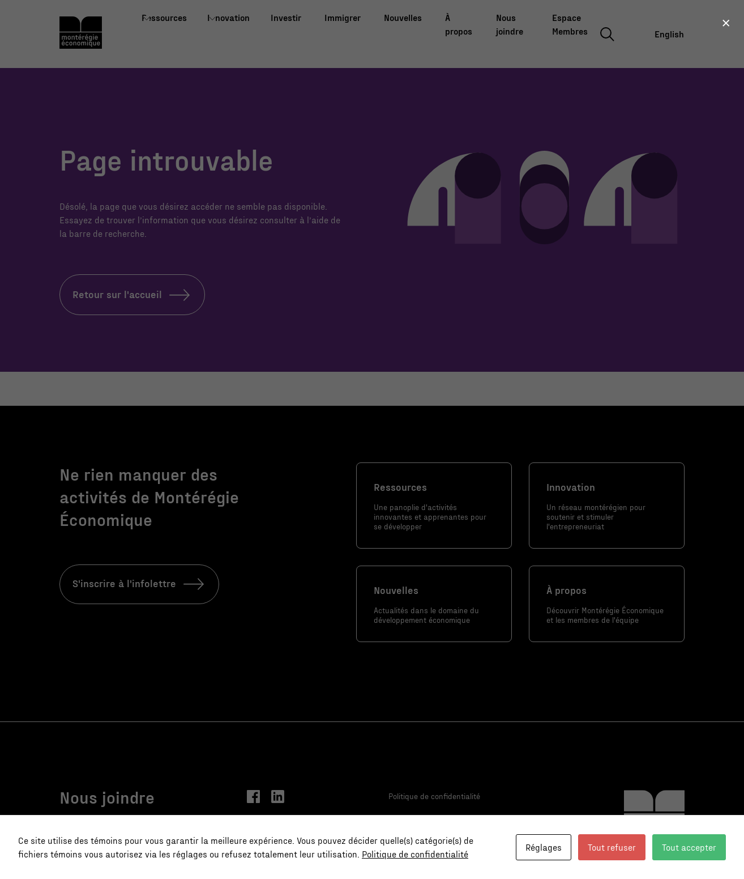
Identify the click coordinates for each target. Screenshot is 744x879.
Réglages (543, 847)
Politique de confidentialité (415, 853)
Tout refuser (612, 847)
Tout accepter (689, 847)
